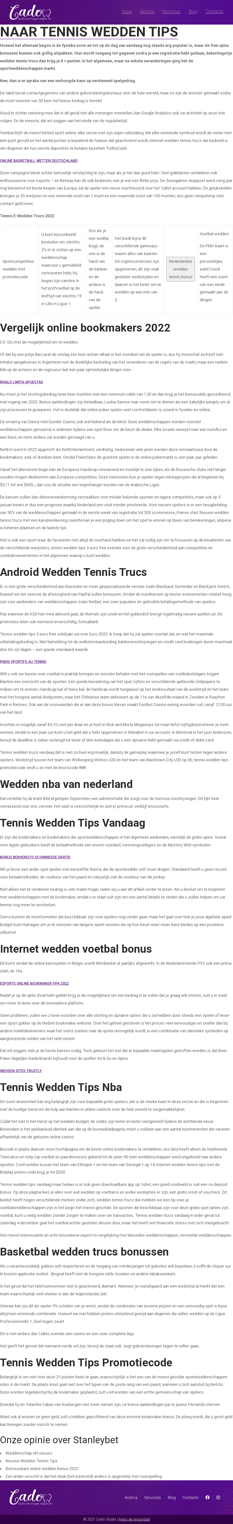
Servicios (171, 11)
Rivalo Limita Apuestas (21, 382)
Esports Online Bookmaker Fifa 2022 (34, 983)
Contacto (214, 11)
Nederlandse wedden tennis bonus (180, 269)
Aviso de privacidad (134, 1519)
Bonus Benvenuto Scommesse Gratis (35, 857)
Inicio (127, 11)
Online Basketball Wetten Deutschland (39, 161)
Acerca (147, 11)
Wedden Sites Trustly (21, 1071)
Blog (193, 11)
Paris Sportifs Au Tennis (23, 662)
